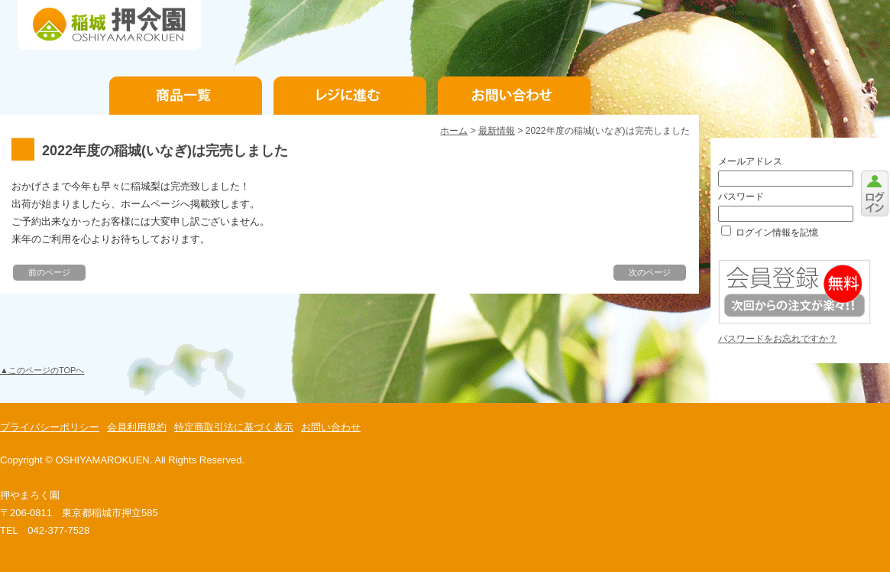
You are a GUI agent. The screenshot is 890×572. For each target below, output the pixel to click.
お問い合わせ (514, 95)
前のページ (49, 272)
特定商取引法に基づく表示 (233, 427)
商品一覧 (185, 95)
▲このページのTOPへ (42, 370)
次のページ (650, 272)
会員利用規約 (137, 427)
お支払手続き (349, 95)
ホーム (454, 130)
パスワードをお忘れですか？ (777, 338)
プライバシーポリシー (49, 427)
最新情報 (496, 130)
